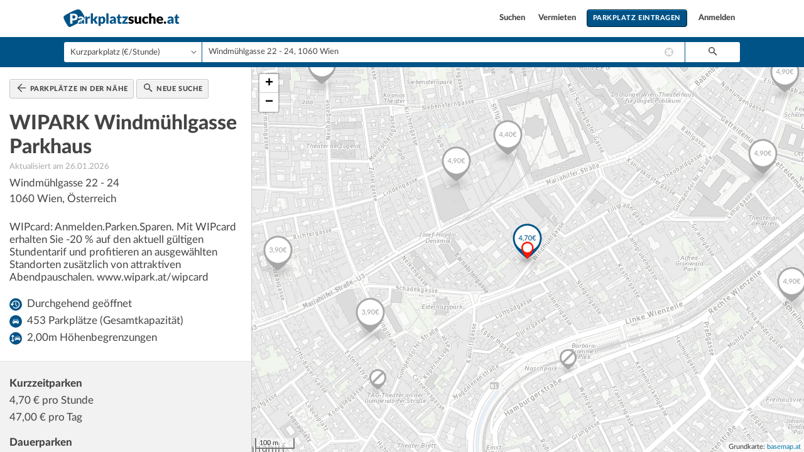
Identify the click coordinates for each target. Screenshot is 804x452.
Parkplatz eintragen (637, 17)
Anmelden (716, 18)
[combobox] (443, 52)
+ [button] (269, 83)
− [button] (269, 102)
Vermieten (558, 18)
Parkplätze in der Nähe (72, 87)
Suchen (513, 18)
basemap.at (784, 446)
